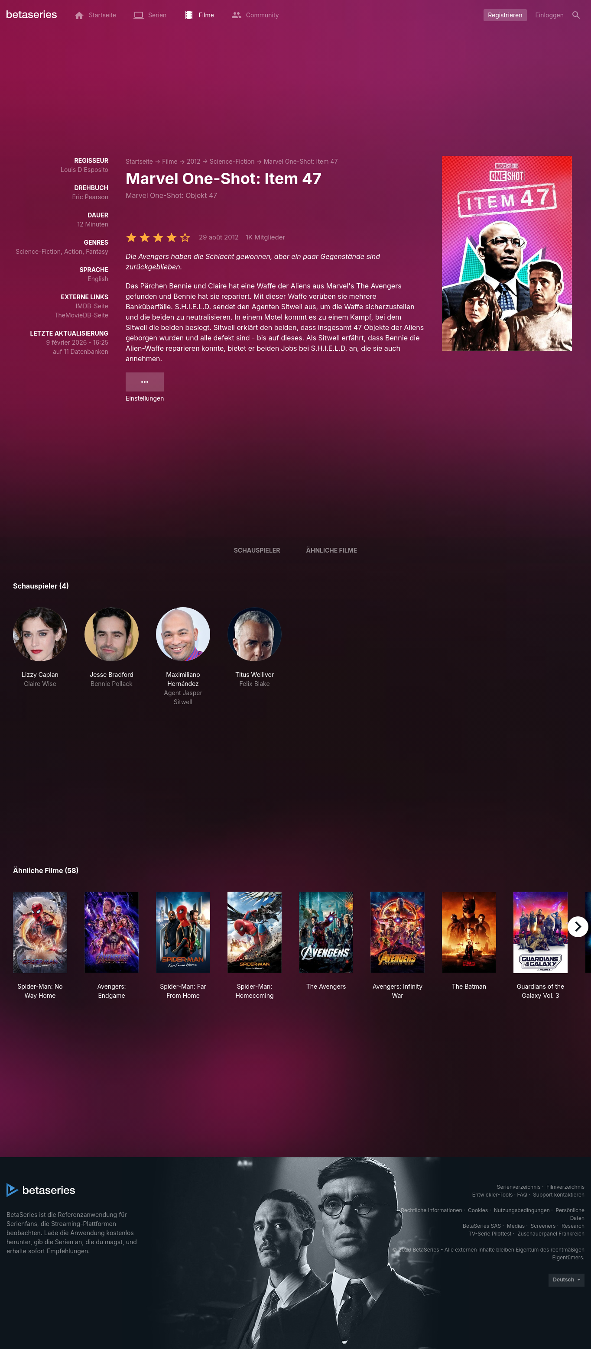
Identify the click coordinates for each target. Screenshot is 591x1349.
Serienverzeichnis (519, 1187)
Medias (516, 1226)
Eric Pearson (90, 197)
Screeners (543, 1226)
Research (573, 1226)
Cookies (478, 1210)
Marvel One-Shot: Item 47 (301, 161)
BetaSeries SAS (482, 1226)
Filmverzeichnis (565, 1187)
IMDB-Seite (92, 306)
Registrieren (505, 15)
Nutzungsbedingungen (522, 1210)
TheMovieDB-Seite (81, 315)
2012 (194, 161)
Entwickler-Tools (492, 1194)
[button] (40, 656)
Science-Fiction (232, 161)
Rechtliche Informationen (431, 1210)
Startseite (139, 161)
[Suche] (576, 15)
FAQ (522, 1194)
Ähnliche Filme (331, 550)
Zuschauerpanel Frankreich (551, 1233)
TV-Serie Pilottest (489, 1233)
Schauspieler (257, 550)
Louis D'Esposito (84, 169)
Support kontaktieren (559, 1194)
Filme (169, 161)
